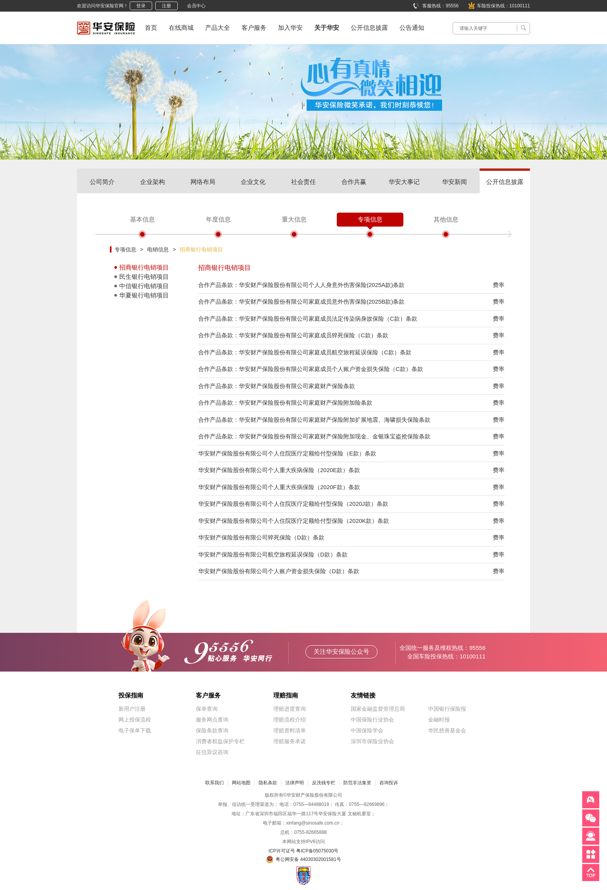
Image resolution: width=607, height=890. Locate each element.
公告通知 (412, 27)
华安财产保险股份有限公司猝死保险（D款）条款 (261, 537)
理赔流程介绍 (289, 719)
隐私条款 (268, 782)
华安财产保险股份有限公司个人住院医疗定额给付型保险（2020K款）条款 (293, 520)
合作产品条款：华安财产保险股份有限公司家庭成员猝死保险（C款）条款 (293, 335)
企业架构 (152, 182)
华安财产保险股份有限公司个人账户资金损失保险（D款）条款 (278, 571)
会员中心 (196, 6)
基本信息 (142, 219)
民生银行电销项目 (144, 276)
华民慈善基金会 (447, 730)
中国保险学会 (367, 730)
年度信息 (218, 219)
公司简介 (102, 182)
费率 (498, 285)
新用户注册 (132, 709)
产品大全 (217, 27)
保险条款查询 (212, 730)
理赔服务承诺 (289, 741)
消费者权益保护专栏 (220, 741)
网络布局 (202, 182)
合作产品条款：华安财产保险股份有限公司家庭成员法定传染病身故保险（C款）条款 (307, 318)
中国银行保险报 (447, 709)
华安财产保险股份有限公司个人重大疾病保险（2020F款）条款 (279, 487)
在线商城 (181, 27)
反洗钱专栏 (323, 782)
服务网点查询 (212, 719)
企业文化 (253, 182)
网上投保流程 (134, 719)
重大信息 (294, 219)
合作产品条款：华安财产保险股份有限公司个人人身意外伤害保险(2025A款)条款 (301, 285)
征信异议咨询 (212, 752)
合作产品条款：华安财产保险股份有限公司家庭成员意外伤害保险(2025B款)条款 (301, 301)
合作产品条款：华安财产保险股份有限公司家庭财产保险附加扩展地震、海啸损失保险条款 (314, 419)
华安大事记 (404, 182)
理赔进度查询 (289, 709)
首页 (151, 27)
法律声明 (294, 782)
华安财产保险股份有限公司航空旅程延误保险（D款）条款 (273, 554)
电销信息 (158, 249)
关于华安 (326, 27)
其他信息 (446, 219)
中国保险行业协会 (372, 719)
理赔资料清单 (289, 730)
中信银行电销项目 (144, 286)
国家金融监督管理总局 (378, 709)
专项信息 (370, 219)
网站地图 (241, 782)
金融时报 (439, 719)
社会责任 (303, 182)
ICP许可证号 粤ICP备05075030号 (304, 851)
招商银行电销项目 (201, 249)
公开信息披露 (369, 27)
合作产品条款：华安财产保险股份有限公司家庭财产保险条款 (276, 386)
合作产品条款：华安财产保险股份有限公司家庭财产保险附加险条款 (285, 402)
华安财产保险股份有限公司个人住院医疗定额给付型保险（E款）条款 (287, 453)
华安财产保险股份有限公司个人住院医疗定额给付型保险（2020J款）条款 (293, 503)
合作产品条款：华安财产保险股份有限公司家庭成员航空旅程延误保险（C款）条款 (305, 352)
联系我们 (214, 782)
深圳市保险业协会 (372, 741)
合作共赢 (353, 182)
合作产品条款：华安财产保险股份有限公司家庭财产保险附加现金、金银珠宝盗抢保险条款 (314, 436)
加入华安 (290, 27)
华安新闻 (454, 182)
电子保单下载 (134, 730)
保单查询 (207, 709)
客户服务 (254, 27)
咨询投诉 (388, 782)
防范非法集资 (357, 782)
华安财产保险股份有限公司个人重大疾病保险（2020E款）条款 (279, 470)
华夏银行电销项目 (144, 295)
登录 (141, 6)
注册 (166, 6)
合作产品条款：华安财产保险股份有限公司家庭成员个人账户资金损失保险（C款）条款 (310, 369)
